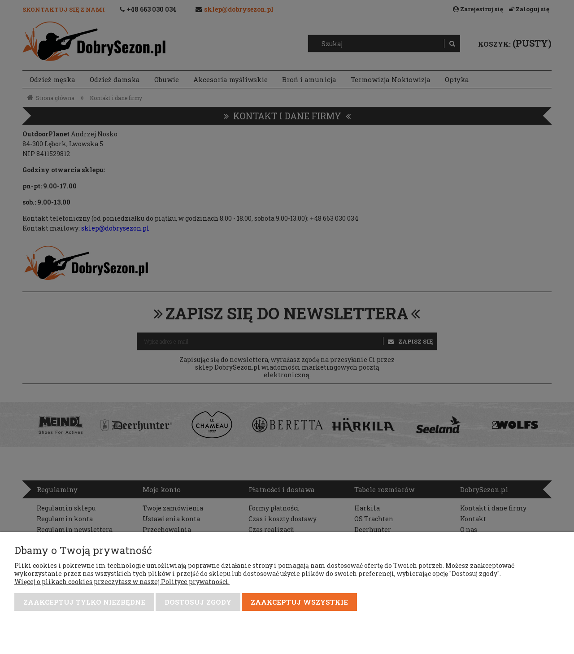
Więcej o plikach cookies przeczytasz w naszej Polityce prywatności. (122, 581)
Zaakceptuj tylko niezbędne (84, 601)
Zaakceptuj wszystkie (299, 601)
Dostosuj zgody (198, 601)
